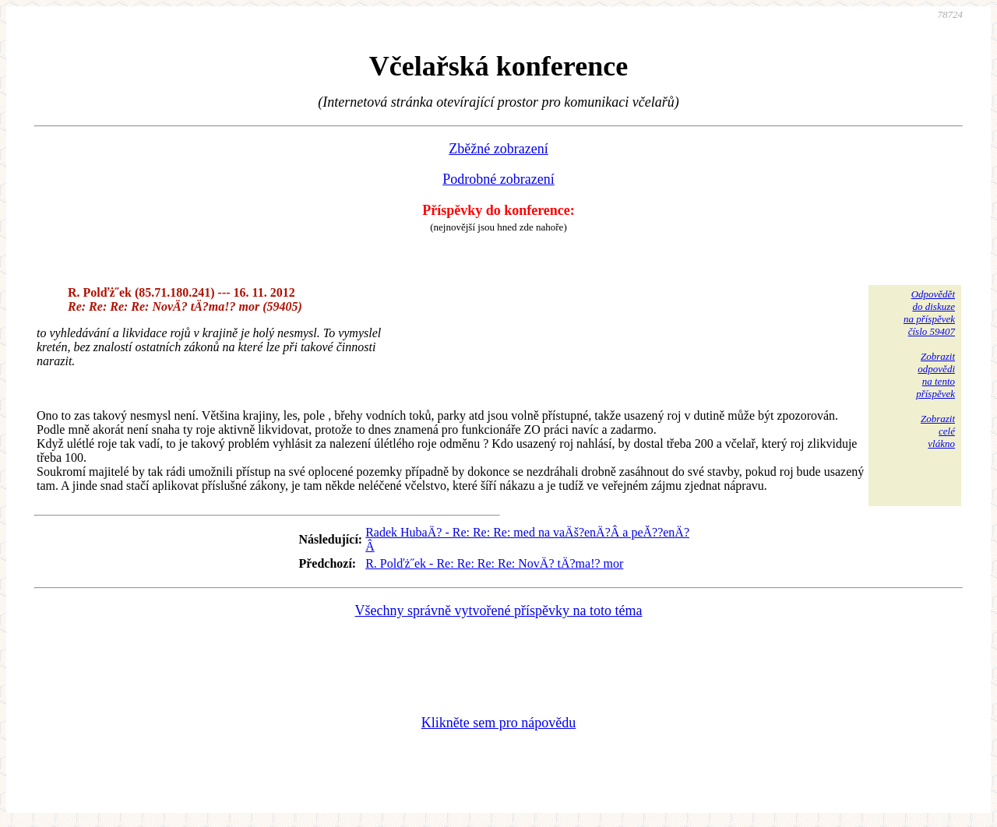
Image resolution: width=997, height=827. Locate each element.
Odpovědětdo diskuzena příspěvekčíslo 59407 (929, 312)
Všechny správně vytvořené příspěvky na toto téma (499, 610)
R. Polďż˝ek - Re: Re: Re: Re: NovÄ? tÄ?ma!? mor (494, 563)
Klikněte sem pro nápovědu (498, 722)
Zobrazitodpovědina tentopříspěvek (935, 374)
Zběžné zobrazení (498, 149)
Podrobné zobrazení (498, 179)
